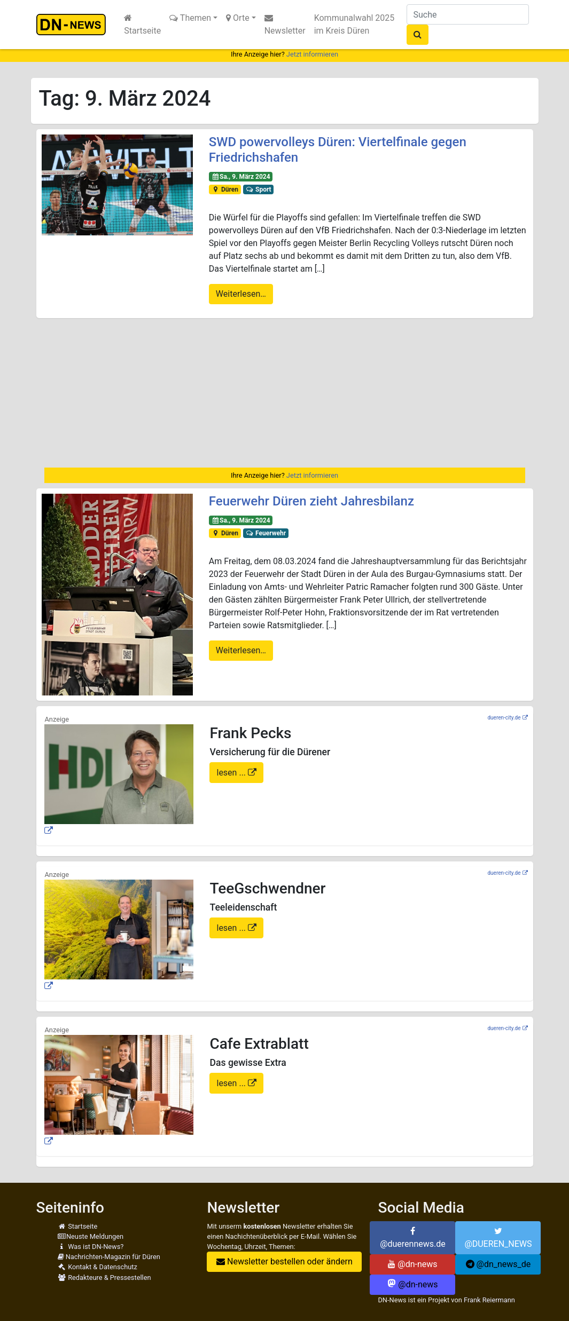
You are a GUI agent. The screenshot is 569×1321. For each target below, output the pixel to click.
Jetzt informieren (312, 54)
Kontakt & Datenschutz (97, 1267)
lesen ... (232, 773)
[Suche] (468, 14)
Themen (190, 18)
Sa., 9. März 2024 (241, 176)
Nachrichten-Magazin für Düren (109, 1257)
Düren (225, 189)
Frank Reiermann (489, 1300)
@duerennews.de (413, 1238)
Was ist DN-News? (91, 1247)
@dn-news (412, 1264)
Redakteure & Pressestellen (104, 1277)
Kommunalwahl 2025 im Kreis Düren (354, 24)
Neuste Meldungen (91, 1236)
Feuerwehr (266, 533)
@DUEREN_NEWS (498, 1238)
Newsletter (285, 24)
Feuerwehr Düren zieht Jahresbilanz (311, 501)
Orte (238, 18)
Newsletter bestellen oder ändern (284, 1261)
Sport (258, 189)
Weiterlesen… (241, 294)
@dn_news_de (498, 1264)
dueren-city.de (503, 718)
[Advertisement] (284, 393)
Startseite (142, 24)
